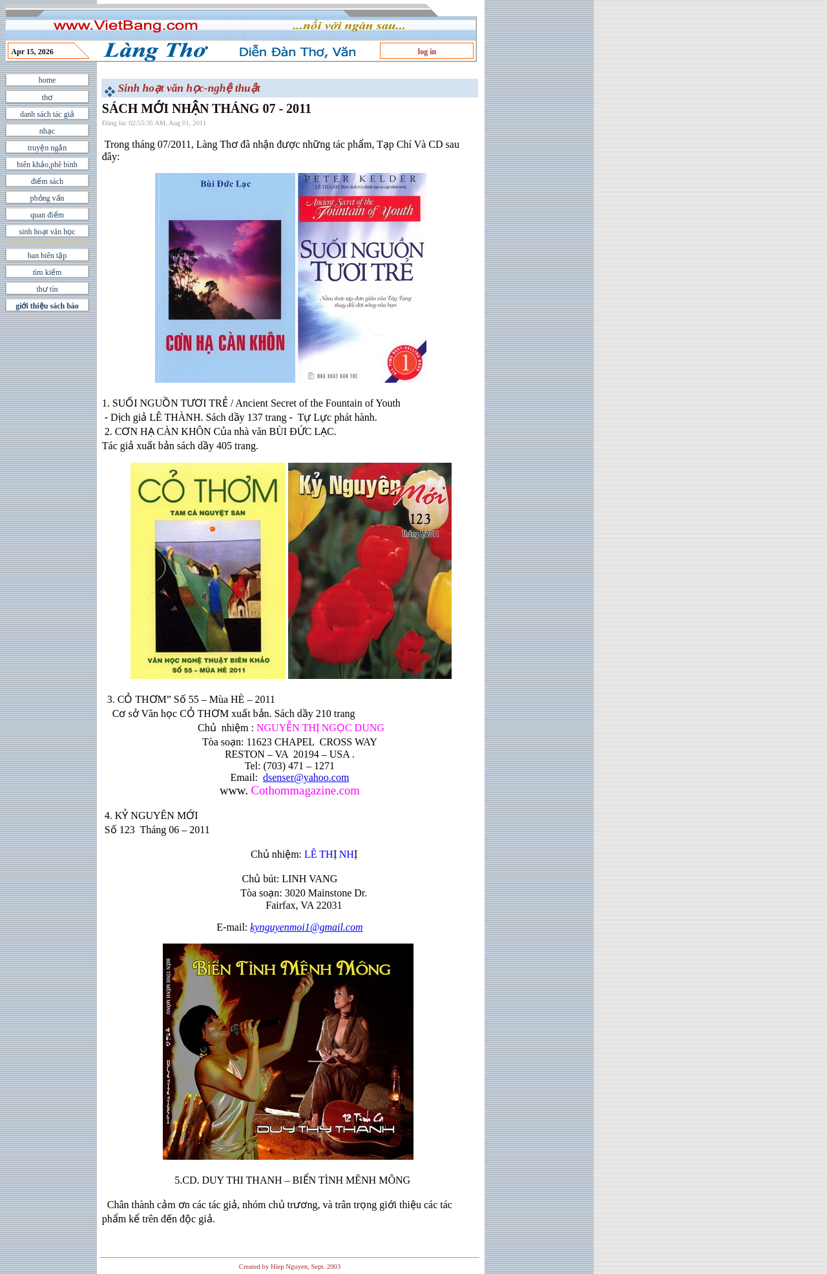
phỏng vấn (47, 198)
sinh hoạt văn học (47, 231)
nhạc (47, 131)
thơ (47, 97)
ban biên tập (47, 255)
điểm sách (47, 181)
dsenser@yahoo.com (306, 777)
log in (427, 51)
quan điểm (47, 214)
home (47, 80)
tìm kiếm (47, 272)
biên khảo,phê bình (47, 164)
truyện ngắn (47, 147)
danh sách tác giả (47, 114)
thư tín (47, 289)
